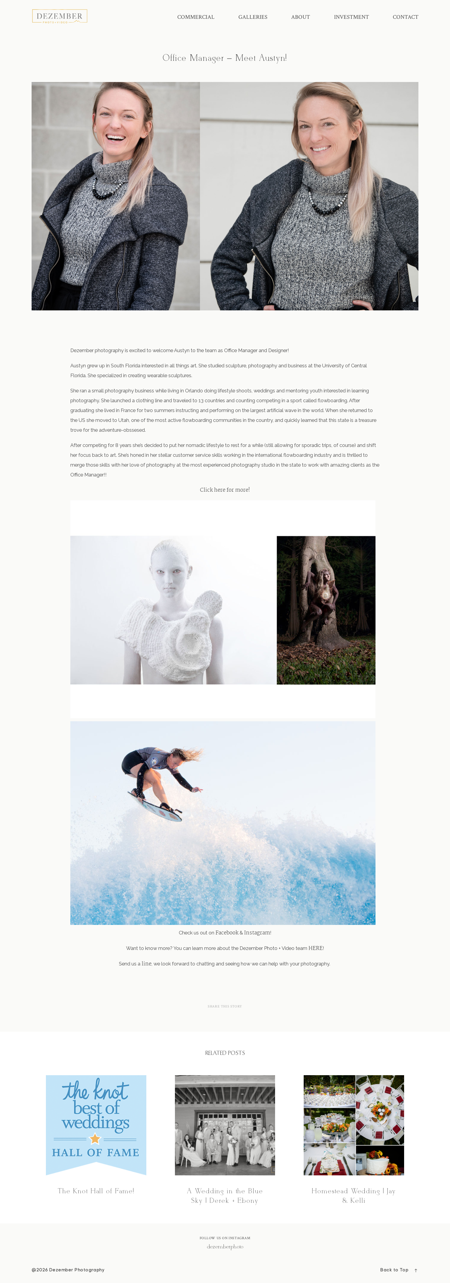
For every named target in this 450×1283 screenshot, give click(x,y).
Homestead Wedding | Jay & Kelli (354, 1140)
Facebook (226, 933)
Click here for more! (225, 490)
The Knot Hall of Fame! (96, 1140)
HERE (315, 948)
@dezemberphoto (225, 1247)
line (146, 964)
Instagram (257, 933)
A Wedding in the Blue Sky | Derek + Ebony (225, 1140)
